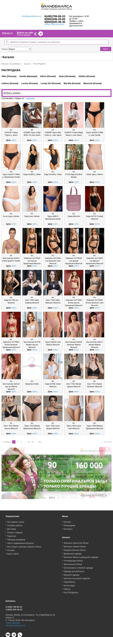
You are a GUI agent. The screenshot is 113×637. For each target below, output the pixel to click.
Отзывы (11, 549)
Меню (7, 33)
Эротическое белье (73, 563)
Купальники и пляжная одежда (78, 567)
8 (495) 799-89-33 (14, 606)
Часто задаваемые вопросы (20, 542)
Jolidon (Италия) (86, 76)
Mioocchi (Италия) (92, 83)
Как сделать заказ (15, 521)
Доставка (11, 528)
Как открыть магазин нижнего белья (24, 545)
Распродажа (69, 524)
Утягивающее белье (73, 560)
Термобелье (69, 581)
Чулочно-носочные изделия (77, 577)
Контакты (68, 528)
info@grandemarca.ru (32, 16)
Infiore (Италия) (48, 76)
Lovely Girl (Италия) (51, 83)
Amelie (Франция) (28, 76)
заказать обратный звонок (54, 24)
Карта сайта (13, 553)
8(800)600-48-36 (54, 21)
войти (13, 140)
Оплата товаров (14, 531)
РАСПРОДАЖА (71, 591)
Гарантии (11, 535)
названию (30, 98)
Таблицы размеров (16, 538)
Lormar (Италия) (29, 83)
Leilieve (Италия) (9, 83)
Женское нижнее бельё (75, 545)
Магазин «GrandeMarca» (11, 64)
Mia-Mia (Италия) (72, 83)
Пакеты (67, 588)
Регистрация (24, 35)
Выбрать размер (11, 93)
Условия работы (14, 524)
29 (29, 442)
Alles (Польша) (8, 76)
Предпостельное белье (75, 549)
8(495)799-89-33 (54, 16)
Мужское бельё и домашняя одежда (81, 556)
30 (32, 442)
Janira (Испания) (67, 76)
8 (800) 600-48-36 (14, 608)
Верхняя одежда (71, 574)
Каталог (27, 64)
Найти (105, 49)
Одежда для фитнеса (74, 570)
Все (39, 442)
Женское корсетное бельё (76, 542)
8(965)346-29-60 (54, 19)
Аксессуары (69, 584)
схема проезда (13, 622)
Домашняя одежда (72, 552)
